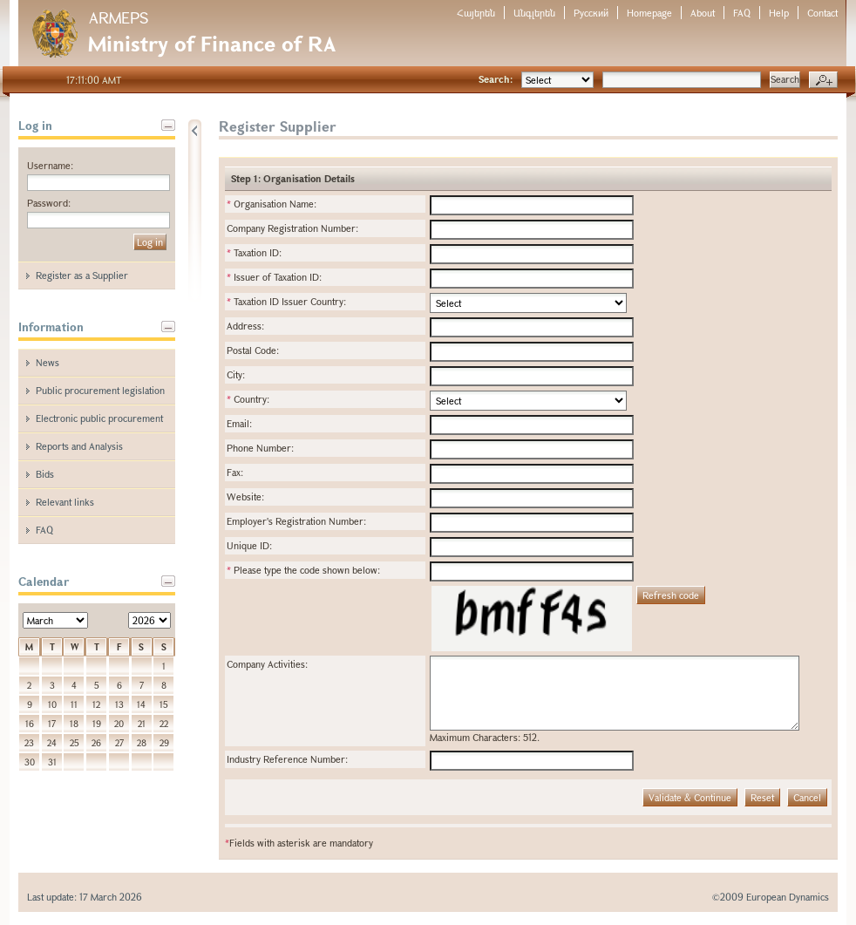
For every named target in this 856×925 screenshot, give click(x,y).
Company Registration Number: (292, 228)
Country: (248, 398)
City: (236, 374)
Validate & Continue (690, 797)
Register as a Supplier (82, 275)
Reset (762, 797)
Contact (822, 12)
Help (779, 12)
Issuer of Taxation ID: (274, 276)
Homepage (649, 12)
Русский (591, 12)
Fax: (235, 472)
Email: (239, 423)
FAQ (742, 12)
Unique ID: (249, 545)
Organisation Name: (271, 203)
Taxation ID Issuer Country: (286, 301)
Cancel (807, 797)
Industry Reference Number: (287, 758)
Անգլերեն (534, 12)
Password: (49, 202)
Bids (45, 473)
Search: (496, 78)
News (47, 362)
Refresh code (670, 595)
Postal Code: (253, 350)
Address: (245, 325)
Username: (50, 165)
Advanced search (823, 80)
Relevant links (65, 501)
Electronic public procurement (99, 418)
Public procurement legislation (100, 390)
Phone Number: (260, 447)
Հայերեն (476, 12)
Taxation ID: (254, 252)
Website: (245, 496)
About (702, 12)
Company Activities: (267, 663)
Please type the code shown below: (303, 569)
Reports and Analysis (79, 445)
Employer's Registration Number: (296, 520)
